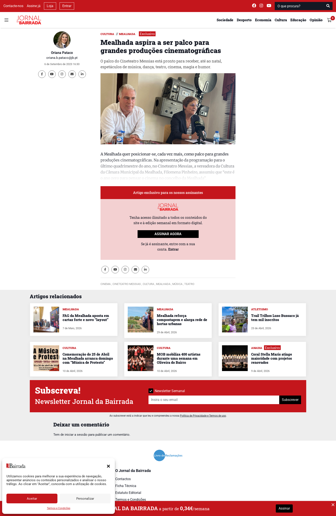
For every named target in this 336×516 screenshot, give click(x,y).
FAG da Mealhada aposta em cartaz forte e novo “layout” (86, 317)
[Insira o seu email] (213, 400)
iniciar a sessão (76, 435)
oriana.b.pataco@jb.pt (62, 58)
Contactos (123, 479)
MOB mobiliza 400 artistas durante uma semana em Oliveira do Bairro (178, 358)
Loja (50, 6)
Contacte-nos (13, 6)
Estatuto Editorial (128, 493)
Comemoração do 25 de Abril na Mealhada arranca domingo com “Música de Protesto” (88, 358)
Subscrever (290, 400)
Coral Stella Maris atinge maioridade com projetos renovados (271, 358)
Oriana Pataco (62, 53)
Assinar (284, 508)
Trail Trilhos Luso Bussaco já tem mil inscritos (275, 317)
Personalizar (85, 499)
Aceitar (32, 499)
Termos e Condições (58, 508)
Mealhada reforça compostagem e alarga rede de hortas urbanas (182, 319)
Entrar (66, 6)
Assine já (33, 6)
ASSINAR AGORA (168, 234)
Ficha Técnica (125, 486)
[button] (108, 466)
